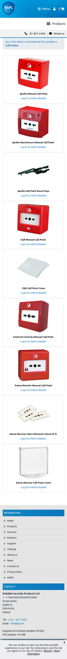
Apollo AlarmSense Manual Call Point (33, 142)
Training (11, 549)
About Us (12, 554)
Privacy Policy (14, 571)
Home (10, 520)
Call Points (12, 45)
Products (12, 526)
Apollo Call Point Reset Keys (33, 191)
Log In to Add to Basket (33, 98)
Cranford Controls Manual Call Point (33, 337)
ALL (8, 41)
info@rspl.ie (17, 623)
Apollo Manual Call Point (34, 93)
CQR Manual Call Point (33, 239)
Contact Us (13, 566)
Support (11, 543)
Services (12, 532)
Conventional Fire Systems (40, 41)
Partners (12, 537)
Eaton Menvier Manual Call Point (33, 385)
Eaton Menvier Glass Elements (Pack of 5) (33, 434)
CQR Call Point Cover (33, 288)
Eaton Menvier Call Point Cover (33, 482)
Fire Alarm (17, 41)
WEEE (10, 577)
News (10, 560)
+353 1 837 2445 (17, 619)
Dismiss (47, 650)
